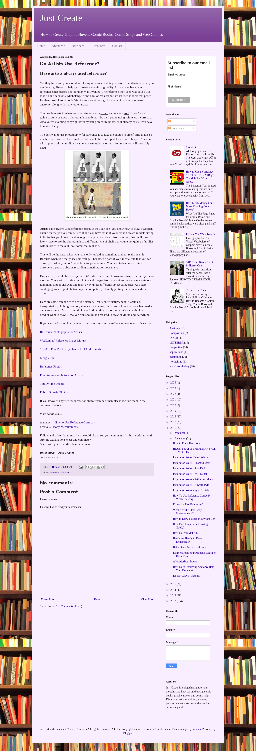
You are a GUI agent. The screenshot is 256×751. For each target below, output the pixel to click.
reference (64, 472)
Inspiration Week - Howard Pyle (191, 484)
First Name (174, 86)
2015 (173, 584)
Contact (117, 46)
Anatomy (54, 472)
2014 (173, 589)
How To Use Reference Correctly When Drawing (191, 497)
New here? (78, 46)
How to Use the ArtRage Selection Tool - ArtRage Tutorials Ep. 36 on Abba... (200, 176)
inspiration (176, 356)
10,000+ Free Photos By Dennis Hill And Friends (70, 349)
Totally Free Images (52, 383)
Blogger (127, 733)
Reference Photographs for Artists (61, 332)
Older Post (147, 599)
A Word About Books (185, 561)
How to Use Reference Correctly (75, 422)
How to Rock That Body (186, 443)
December (180, 432)
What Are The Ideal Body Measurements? (187, 512)
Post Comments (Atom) (68, 606)
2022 (173, 393)
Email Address (176, 74)
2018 (173, 416)
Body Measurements (66, 426)
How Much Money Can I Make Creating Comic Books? (200, 206)
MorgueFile (47, 358)
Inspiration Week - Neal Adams (190, 457)
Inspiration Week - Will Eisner (190, 473)
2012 (173, 601)
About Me (58, 46)
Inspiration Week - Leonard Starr (191, 462)
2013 (173, 595)
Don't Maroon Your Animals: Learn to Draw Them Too (194, 554)
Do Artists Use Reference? (188, 504)
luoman (196, 729)
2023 (173, 388)
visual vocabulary (179, 366)
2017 (173, 422)
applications (176, 352)
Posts (172, 121)
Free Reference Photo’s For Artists (61, 375)
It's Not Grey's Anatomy (186, 575)
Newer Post (47, 599)
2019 (173, 410)
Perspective (176, 347)
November (180, 438)
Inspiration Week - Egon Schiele (191, 490)
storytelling (176, 361)
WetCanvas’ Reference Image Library (63, 340)
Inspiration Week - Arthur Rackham (193, 479)
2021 (173, 399)
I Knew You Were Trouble (200, 234)
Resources (98, 46)
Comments (176, 128)
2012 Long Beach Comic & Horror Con (200, 264)
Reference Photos (51, 366)
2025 (173, 382)
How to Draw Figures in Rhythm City (194, 518)
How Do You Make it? (185, 532)
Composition (177, 333)
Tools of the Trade (196, 290)
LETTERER (177, 342)
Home (41, 46)
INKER (174, 337)
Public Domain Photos (54, 392)
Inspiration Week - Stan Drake (190, 468)
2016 (173, 427)
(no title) (191, 147)
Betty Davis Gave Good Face (189, 547)
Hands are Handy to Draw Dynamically (187, 540)
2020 (173, 405)
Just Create (61, 18)
